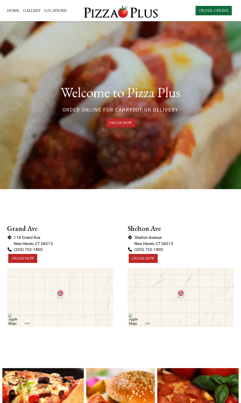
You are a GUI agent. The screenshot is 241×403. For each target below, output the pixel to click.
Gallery (31, 10)
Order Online (214, 10)
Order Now (120, 122)
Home (13, 10)
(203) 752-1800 (28, 249)
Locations (55, 10)
